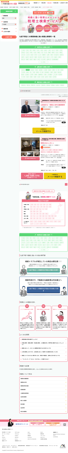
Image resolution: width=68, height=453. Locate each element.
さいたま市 (36, 223)
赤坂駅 (27, 72)
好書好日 (29, 435)
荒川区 (45, 52)
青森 (35, 204)
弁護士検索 (43, 2)
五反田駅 (27, 74)
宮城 (44, 204)
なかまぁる (30, 437)
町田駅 (50, 76)
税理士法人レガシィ (47, 143)
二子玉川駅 (55, 74)
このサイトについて (6, 445)
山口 (37, 216)
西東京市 (61, 54)
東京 (31, 206)
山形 (47, 204)
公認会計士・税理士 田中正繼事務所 (53, 105)
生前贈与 (57, 85)
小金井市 (27, 57)
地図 (63, 122)
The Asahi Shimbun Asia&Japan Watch (59, 434)
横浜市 (32, 221)
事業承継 (48, 85)
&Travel (8, 433)
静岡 (34, 211)
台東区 (42, 50)
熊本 (40, 218)
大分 (43, 218)
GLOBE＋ (29, 433)
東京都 (43, 106)
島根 (43, 216)
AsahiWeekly (55, 436)
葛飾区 (61, 52)
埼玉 (38, 206)
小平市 (52, 57)
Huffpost (16, 435)
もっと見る (43, 62)
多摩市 (22, 57)
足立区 (57, 52)
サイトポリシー (14, 445)
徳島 (49, 216)
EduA (3, 435)
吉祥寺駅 (54, 76)
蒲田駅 (36, 74)
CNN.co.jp (17, 433)
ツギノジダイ (42, 435)
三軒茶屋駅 (50, 74)
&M (2, 433)
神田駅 (36, 70)
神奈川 (35, 206)
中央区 (27, 50)
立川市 (39, 54)
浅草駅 (55, 72)
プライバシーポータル (53, 445)
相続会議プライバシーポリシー (32, 445)
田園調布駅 (40, 74)
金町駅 (46, 76)
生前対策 (38, 85)
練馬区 (53, 52)
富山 (40, 209)
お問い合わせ (14, 447)
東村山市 (23, 59)
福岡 (31, 218)
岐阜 (37, 211)
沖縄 (53, 218)
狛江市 (48, 57)
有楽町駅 (23, 70)
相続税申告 (23, 85)
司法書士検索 (55, 2)
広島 (31, 216)
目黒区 (57, 50)
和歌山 (47, 213)
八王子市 (27, 54)
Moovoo (3, 437)
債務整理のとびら (18, 440)
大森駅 (45, 74)
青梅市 (36, 57)
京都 (37, 213)
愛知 (31, 211)
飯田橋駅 (40, 70)
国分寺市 (31, 57)
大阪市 (35, 221)
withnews (4, 439)
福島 (50, 204)
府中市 (36, 54)
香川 (46, 216)
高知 (55, 216)
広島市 (59, 221)
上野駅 (51, 72)
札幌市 (44, 221)
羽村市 (39, 59)
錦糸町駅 (59, 72)
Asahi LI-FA (42, 437)
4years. (41, 432)
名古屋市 (39, 221)
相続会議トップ (36, 2)
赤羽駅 (42, 76)
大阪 (31, 213)
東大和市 (40, 57)
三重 (40, 211)
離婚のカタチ (4, 440)
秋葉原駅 (32, 70)
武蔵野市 (43, 54)
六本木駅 (23, 72)
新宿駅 (37, 72)
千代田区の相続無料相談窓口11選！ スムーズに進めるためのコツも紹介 (35, 369)
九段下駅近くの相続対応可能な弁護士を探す (43, 270)
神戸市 (51, 221)
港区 (31, 50)
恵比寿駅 (60, 74)
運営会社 (4, 447)
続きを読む (61, 115)
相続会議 (42, 433)
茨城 (44, 206)
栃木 (47, 206)
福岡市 (48, 221)
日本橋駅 (45, 70)
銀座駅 (49, 70)
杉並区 (35, 52)
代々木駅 (23, 76)
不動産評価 (43, 85)
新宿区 (34, 50)
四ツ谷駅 (41, 72)
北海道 (32, 204)
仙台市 (32, 223)
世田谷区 (23, 52)
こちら (47, 227)
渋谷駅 (27, 76)
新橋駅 (62, 70)
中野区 (31, 52)
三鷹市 (48, 54)
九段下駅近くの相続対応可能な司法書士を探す (43, 289)
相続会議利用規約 (21, 445)
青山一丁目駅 (32, 72)
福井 (46, 209)
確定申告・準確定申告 (31, 85)
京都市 (55, 221)
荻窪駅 (31, 76)
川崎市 (41, 223)
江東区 (49, 50)
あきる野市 (43, 59)
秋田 (41, 204)
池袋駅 (35, 76)
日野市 (59, 57)
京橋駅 (53, 70)
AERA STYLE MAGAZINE (32, 439)
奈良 (40, 213)
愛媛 (52, 216)
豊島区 (39, 52)
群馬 (50, 206)
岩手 (38, 204)
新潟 (31, 209)
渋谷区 (27, 52)
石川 (43, 209)
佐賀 (34, 218)
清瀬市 (27, 59)
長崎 (37, 218)
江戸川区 (23, 54)
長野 (37, 209)
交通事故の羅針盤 (43, 439)
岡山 (34, 216)
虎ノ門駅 (57, 70)
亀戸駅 (22, 74)
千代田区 (23, 50)
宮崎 (46, 218)
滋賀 (43, 213)
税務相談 (62, 85)
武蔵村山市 (49, 59)
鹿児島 (50, 218)
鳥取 (40, 216)
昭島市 (31, 59)
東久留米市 (56, 54)
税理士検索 (49, 2)
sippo (29, 432)
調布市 (52, 54)
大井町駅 (31, 74)
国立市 (44, 57)
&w (4, 433)
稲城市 (55, 57)
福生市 (35, 59)
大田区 (61, 50)
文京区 (38, 50)
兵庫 (34, 213)
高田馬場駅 (47, 72)
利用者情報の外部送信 (43, 445)
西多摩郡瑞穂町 (55, 59)
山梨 (34, 209)
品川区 (53, 50)
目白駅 (39, 76)
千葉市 (45, 223)
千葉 (41, 206)
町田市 (32, 54)
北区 (42, 52)
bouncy (16, 439)
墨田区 (45, 50)
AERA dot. (17, 437)
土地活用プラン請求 (64, 2)
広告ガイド (9, 447)
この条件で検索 (8, 37)
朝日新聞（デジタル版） (6, 432)
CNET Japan (17, 432)
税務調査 (52, 85)
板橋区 (49, 52)
